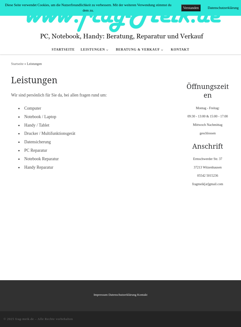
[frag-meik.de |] (120, 21)
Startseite (17, 64)
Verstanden (191, 8)
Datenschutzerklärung (122, 294)
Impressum (101, 294)
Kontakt (142, 294)
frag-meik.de (24, 319)
